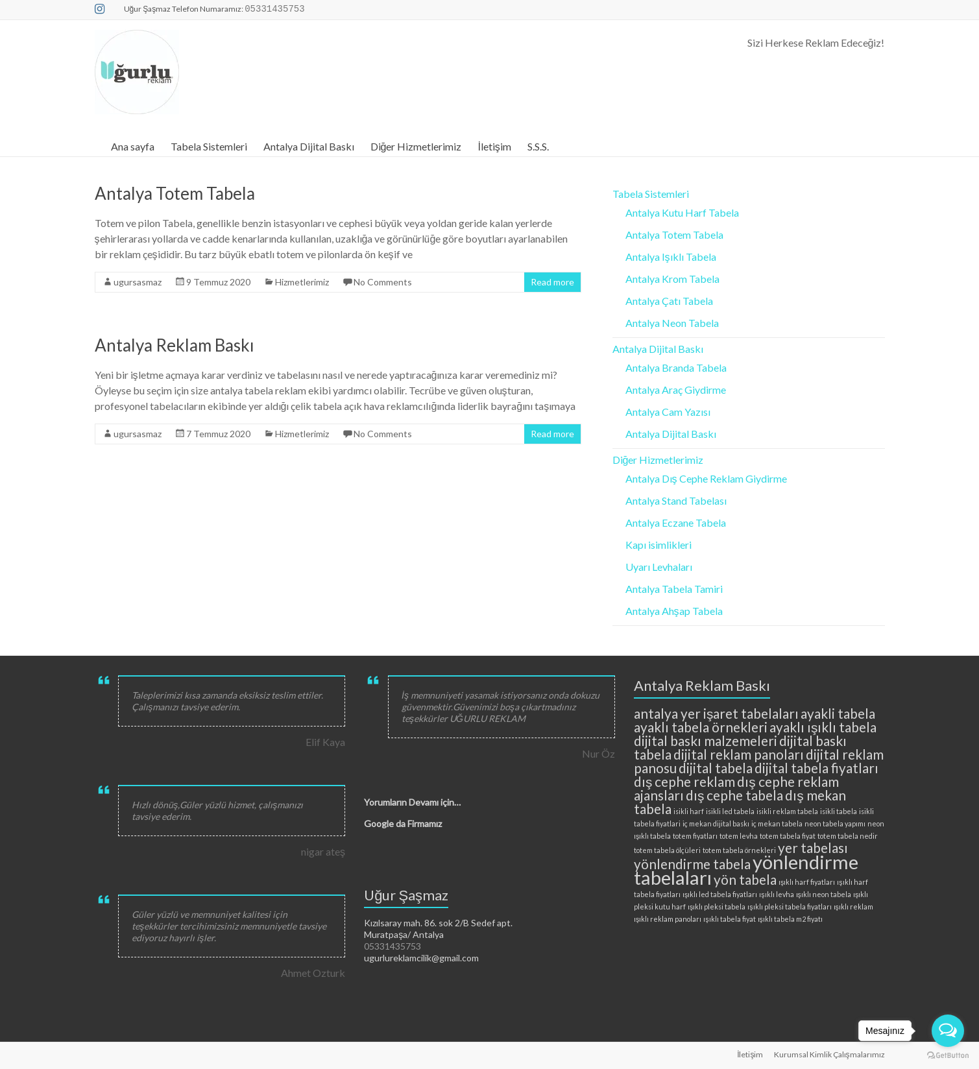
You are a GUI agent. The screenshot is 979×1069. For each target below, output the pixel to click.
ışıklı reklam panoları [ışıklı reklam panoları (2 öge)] (667, 919)
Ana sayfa (132, 146)
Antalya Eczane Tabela (675, 522)
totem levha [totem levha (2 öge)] (738, 836)
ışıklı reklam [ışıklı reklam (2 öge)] (853, 906)
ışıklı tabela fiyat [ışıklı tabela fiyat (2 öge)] (729, 919)
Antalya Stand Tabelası (676, 500)
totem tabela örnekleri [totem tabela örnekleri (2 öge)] (739, 850)
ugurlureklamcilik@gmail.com (421, 957)
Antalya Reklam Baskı (174, 345)
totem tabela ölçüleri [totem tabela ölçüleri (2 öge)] (667, 850)
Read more (552, 281)
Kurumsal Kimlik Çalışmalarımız (829, 1054)
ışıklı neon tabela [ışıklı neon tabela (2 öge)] (823, 894)
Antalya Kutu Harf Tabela (682, 212)
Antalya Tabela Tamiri (674, 589)
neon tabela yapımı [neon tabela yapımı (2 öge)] (834, 823)
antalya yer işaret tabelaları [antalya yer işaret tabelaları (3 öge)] (716, 713)
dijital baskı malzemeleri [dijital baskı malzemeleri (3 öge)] (705, 740)
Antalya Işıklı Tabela (670, 256)
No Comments (383, 281)
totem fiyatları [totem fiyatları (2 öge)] (695, 836)
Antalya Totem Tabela (175, 193)
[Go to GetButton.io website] (948, 1055)
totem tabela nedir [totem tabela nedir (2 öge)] (847, 836)
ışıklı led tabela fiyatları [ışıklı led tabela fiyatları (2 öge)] (720, 894)
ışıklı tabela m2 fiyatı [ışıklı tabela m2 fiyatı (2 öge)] (790, 919)
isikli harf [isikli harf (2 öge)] (688, 811)
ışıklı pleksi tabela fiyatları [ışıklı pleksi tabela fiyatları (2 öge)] (789, 906)
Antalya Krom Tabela (672, 278)
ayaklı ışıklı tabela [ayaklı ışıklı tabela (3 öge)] (822, 727)
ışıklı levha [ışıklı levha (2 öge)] (776, 894)
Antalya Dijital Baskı (308, 146)
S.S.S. (538, 146)
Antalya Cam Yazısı (667, 411)
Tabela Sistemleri (209, 146)
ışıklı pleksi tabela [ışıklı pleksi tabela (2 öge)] (716, 906)
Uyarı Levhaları (658, 566)
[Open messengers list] (948, 1031)
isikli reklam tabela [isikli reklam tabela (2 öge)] (787, 811)
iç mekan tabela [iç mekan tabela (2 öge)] (777, 823)
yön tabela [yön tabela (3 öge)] (745, 879)
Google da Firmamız (403, 823)
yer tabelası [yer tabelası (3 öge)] (813, 847)
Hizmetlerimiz (302, 281)
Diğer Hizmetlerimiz (416, 146)
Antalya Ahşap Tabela (674, 611)
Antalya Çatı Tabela (669, 300)
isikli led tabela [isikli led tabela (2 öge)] (730, 811)
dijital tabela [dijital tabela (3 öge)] (716, 768)
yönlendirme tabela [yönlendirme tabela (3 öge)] (692, 864)
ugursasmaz (138, 281)
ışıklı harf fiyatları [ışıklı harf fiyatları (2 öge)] (807, 882)
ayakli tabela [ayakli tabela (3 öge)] (838, 713)
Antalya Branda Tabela (676, 367)
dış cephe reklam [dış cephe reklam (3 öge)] (684, 781)
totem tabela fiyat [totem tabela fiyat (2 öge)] (788, 836)
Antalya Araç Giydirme (675, 389)
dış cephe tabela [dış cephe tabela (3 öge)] (734, 795)
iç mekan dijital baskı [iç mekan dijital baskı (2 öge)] (716, 823)
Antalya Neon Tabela (672, 323)
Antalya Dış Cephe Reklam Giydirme (706, 478)
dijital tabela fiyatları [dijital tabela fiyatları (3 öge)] (816, 768)
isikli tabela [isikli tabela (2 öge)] (838, 811)
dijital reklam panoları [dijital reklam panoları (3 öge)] (738, 754)
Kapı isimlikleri (658, 544)
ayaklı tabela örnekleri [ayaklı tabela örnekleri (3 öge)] (700, 727)
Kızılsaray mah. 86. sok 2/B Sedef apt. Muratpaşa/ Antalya (438, 928)
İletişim (494, 146)
